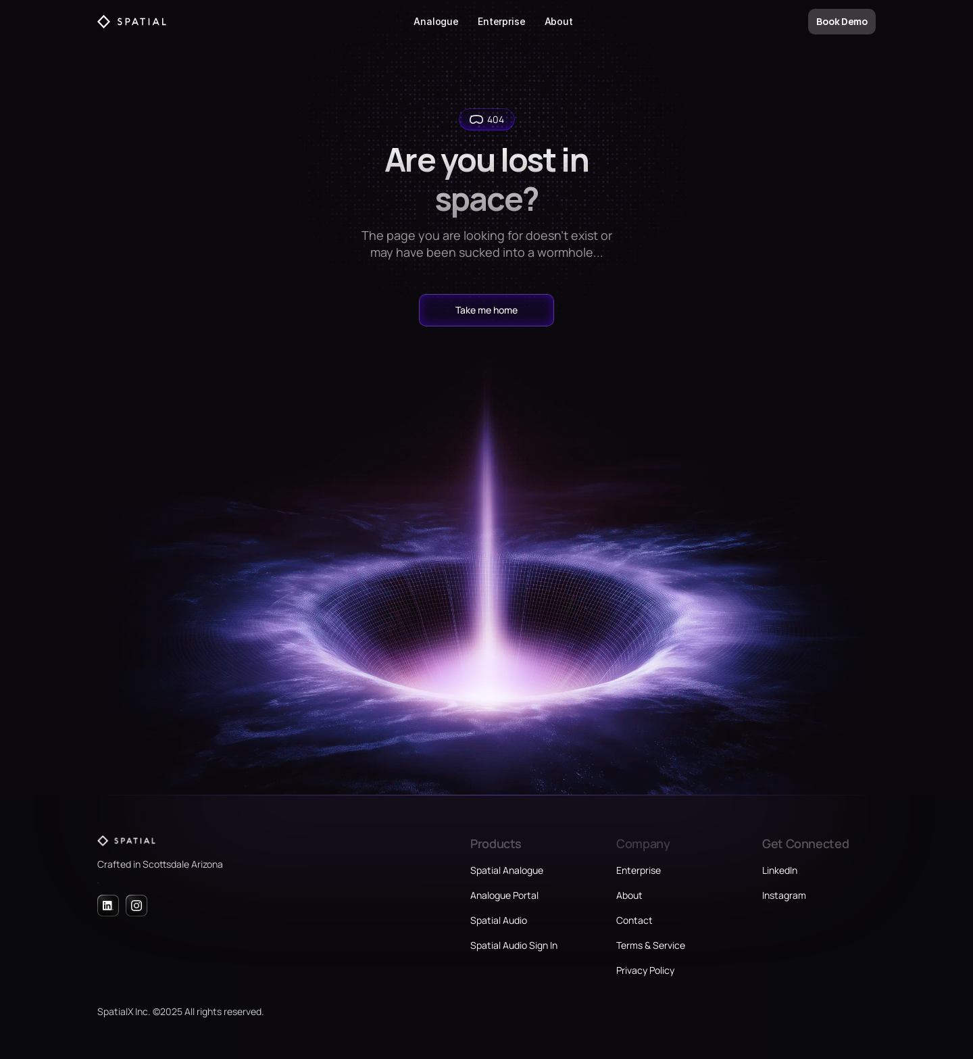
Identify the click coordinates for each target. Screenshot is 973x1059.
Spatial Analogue (506, 870)
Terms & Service (650, 945)
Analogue (436, 21)
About (559, 21)
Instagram (784, 895)
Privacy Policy (645, 970)
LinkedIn (779, 870)
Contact (634, 920)
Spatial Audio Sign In (513, 945)
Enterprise (502, 21)
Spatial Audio (498, 920)
